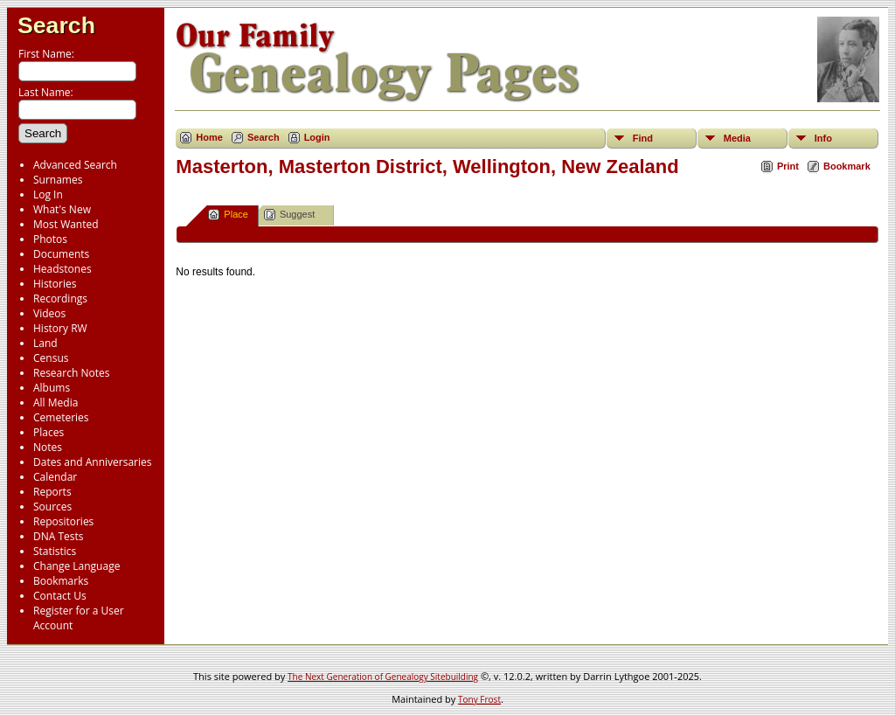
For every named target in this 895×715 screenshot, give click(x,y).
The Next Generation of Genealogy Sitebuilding (383, 676)
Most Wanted (66, 224)
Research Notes (71, 372)
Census (50, 358)
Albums (51, 387)
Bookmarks (60, 580)
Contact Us (60, 595)
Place (228, 214)
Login (317, 137)
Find (643, 138)
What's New (62, 209)
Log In (48, 194)
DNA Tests (58, 536)
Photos (50, 239)
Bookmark (847, 166)
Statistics (54, 551)
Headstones (62, 268)
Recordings (60, 298)
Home (209, 137)
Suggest (289, 214)
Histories (54, 283)
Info (823, 138)
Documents (61, 253)
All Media (55, 402)
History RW (60, 328)
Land (45, 343)
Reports (52, 491)
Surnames (57, 179)
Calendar (55, 476)
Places (48, 432)
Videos (49, 313)
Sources (52, 506)
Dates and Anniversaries (92, 462)
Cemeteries (61, 417)
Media (737, 138)
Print (788, 166)
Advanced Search (75, 164)
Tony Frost (479, 699)
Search (56, 25)
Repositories (63, 521)
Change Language (76, 566)
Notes (47, 447)
